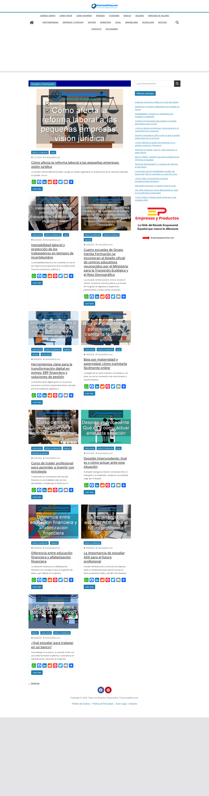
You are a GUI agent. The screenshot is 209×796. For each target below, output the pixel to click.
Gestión (92, 22)
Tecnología (148, 22)
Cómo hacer (66, 15)
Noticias (162, 22)
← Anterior (34, 683)
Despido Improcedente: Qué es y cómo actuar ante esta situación (105, 462)
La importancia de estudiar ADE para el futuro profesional (104, 557)
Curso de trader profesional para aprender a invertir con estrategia (52, 467)
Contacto (96, 29)
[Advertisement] (104, 52)
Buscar (177, 83)
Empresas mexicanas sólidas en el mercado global (156, 102)
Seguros (139, 15)
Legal (118, 22)
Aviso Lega (121, 704)
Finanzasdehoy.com (52, 157)
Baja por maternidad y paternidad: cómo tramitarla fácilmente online (105, 363)
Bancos (127, 15)
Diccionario (112, 29)
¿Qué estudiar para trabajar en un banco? (52, 644)
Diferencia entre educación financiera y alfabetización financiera (51, 557)
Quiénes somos (47, 15)
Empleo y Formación (40, 152)
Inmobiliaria (131, 22)
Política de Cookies (81, 704)
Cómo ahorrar (84, 15)
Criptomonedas (50, 22)
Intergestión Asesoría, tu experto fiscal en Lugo (155, 185)
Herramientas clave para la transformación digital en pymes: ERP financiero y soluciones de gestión (51, 370)
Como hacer (37, 235)
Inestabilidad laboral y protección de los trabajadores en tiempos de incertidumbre (52, 251)
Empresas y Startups (73, 22)
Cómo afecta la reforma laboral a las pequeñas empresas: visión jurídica (75, 164)
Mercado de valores (158, 15)
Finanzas (100, 15)
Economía (114, 15)
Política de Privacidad (103, 704)
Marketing (105, 22)
